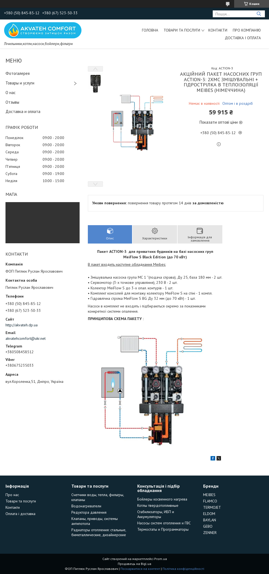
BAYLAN (209, 520)
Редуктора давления (89, 512)
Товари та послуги (182, 30)
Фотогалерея (17, 73)
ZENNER (210, 532)
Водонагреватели (86, 506)
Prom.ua (160, 559)
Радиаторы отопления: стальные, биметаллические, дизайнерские (98, 532)
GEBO (207, 526)
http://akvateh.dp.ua (21, 325)
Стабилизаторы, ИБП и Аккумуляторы (155, 514)
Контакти (217, 30)
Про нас (12, 494)
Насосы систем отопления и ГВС (164, 523)
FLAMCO (210, 501)
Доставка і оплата (243, 37)
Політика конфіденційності (183, 569)
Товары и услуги (19, 83)
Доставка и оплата (22, 111)
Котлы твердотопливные (157, 505)
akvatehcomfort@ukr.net (25, 338)
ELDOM (209, 513)
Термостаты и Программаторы (163, 529)
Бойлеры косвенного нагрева (162, 499)
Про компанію (247, 30)
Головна (150, 30)
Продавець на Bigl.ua (134, 564)
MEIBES (209, 494)
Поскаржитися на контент (140, 569)
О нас (10, 92)
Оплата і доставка (20, 513)
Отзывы (12, 102)
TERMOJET (212, 507)
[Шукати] (259, 13)
